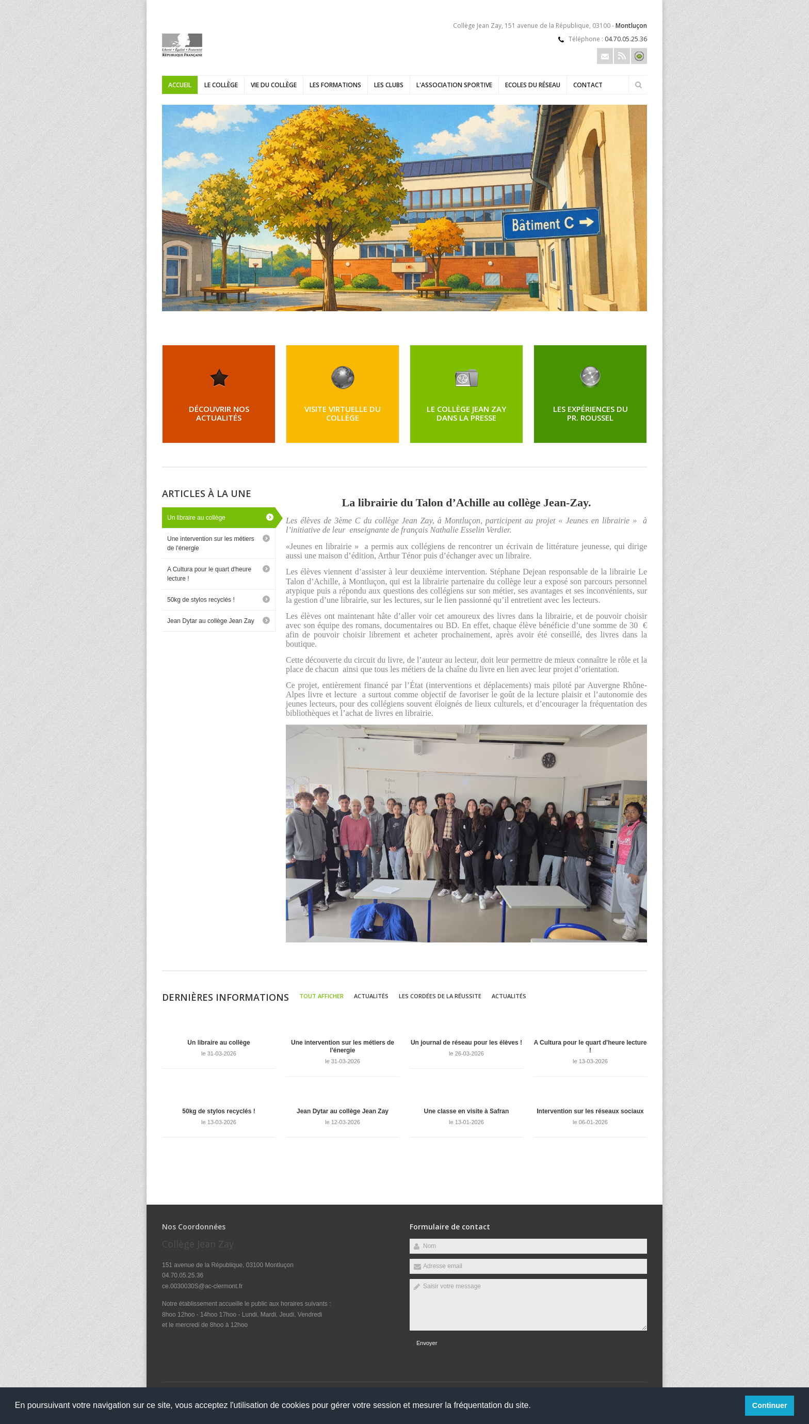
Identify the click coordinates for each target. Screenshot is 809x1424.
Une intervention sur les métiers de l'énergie (210, 543)
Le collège (221, 85)
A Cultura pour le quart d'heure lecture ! (209, 574)
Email (605, 56)
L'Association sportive (454, 85)
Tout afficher (321, 996)
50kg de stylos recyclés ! (201, 599)
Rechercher (638, 84)
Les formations (335, 85)
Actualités (371, 996)
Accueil (179, 85)
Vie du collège (274, 85)
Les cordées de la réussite (440, 996)
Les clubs (388, 85)
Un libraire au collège (196, 517)
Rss (622, 56)
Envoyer (426, 1343)
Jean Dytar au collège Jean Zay (210, 621)
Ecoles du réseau (532, 85)
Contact (588, 85)
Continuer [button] (769, 1405)
